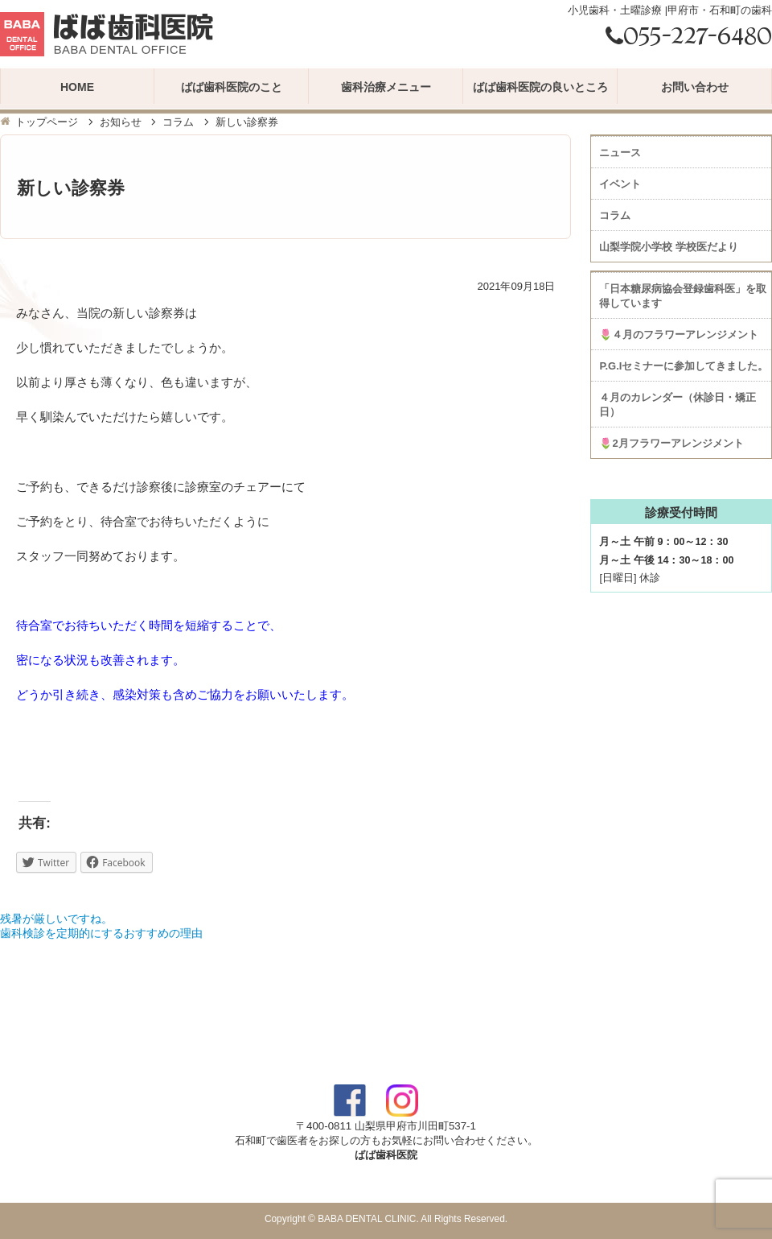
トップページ (46, 122)
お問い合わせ (695, 87)
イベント (620, 184)
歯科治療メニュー (386, 87)
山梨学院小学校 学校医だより (668, 247)
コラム (178, 122)
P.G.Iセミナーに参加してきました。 (683, 366)
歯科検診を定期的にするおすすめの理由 (101, 933)
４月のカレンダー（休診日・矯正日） (677, 404)
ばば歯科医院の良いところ (540, 87)
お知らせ (121, 122)
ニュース (620, 153)
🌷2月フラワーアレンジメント (671, 443)
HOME (77, 87)
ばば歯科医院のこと (231, 87)
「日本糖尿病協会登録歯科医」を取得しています (682, 296)
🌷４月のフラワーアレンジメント (678, 334)
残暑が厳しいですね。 (56, 918)
